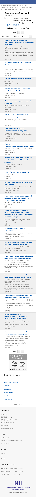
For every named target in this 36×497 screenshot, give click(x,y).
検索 (30, 2)
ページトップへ (18, 404)
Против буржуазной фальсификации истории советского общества (18, 243)
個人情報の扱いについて (7, 422)
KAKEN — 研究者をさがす (11, 382)
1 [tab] (17, 373)
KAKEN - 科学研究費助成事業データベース (12, 468)
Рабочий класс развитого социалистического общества (16, 130)
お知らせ (3, 453)
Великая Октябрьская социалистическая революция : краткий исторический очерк (16, 316)
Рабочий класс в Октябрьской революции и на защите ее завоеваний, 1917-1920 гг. (19, 42)
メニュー (34, 2)
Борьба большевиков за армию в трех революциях (19, 183)
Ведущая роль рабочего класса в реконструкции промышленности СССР (19, 145)
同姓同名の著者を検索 (13, 25)
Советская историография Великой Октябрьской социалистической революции (18, 65)
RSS (2, 456)
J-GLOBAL (7, 385)
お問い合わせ (4, 425)
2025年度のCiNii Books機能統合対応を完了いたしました (16, 5)
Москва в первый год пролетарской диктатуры (18, 102)
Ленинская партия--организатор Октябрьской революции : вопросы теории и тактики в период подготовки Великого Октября (19, 214)
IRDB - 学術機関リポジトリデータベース (12, 471)
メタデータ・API (5, 443)
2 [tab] (20, 373)
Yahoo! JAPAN (8, 399)
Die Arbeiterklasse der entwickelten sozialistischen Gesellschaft (17, 90)
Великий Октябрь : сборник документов (15, 229)
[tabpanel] (18, 362)
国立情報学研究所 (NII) (7, 428)
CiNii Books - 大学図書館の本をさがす (11, 440)
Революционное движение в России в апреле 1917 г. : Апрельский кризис (19, 276)
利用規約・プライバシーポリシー (10, 420)
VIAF (5, 379)
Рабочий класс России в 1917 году (17, 172)
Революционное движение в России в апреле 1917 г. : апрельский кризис (19, 257)
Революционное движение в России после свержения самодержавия (18, 296)
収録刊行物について (6, 417)
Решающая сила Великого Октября (18, 78)
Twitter (3, 459)
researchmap (7, 389)
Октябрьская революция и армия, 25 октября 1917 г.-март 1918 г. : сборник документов (18, 160)
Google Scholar (8, 392)
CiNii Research (5, 438)
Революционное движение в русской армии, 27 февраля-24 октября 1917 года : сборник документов (18, 198)
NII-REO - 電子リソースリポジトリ (10, 474)
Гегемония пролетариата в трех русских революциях (16, 116)
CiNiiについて (5, 414)
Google (6, 396)
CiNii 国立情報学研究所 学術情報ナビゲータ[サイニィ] (7, 2)
